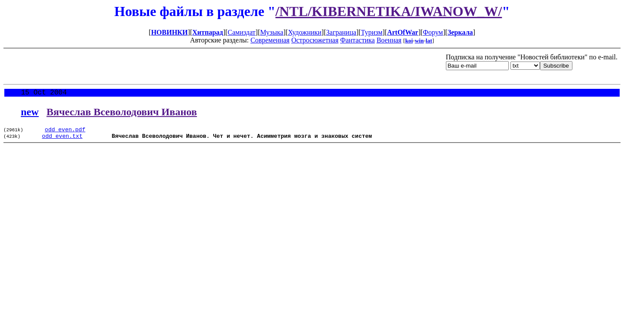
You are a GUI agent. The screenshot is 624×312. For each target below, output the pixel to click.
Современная (269, 40)
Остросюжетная (314, 40)
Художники (304, 32)
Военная (389, 40)
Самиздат (241, 32)
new (30, 113)
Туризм (372, 32)
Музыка (271, 32)
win (419, 40)
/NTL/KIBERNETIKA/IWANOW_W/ (389, 11)
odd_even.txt (62, 140)
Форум (433, 32)
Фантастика (357, 40)
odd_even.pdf (65, 132)
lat (429, 40)
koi (409, 40)
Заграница (341, 32)
